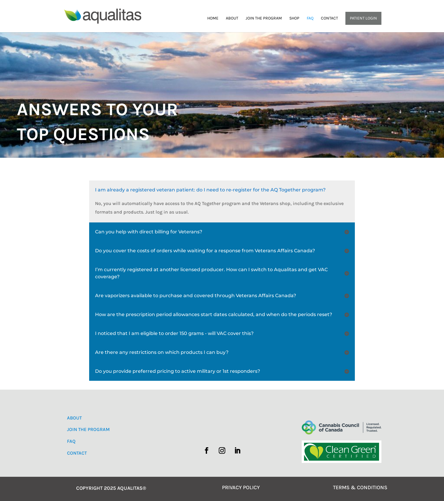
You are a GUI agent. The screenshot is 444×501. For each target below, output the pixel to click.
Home (212, 18)
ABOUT (74, 418)
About (232, 18)
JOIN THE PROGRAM (88, 429)
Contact (329, 18)
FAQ (310, 18)
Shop (294, 18)
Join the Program (264, 18)
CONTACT (77, 453)
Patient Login (363, 18)
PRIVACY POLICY (241, 487)
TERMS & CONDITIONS (360, 487)
